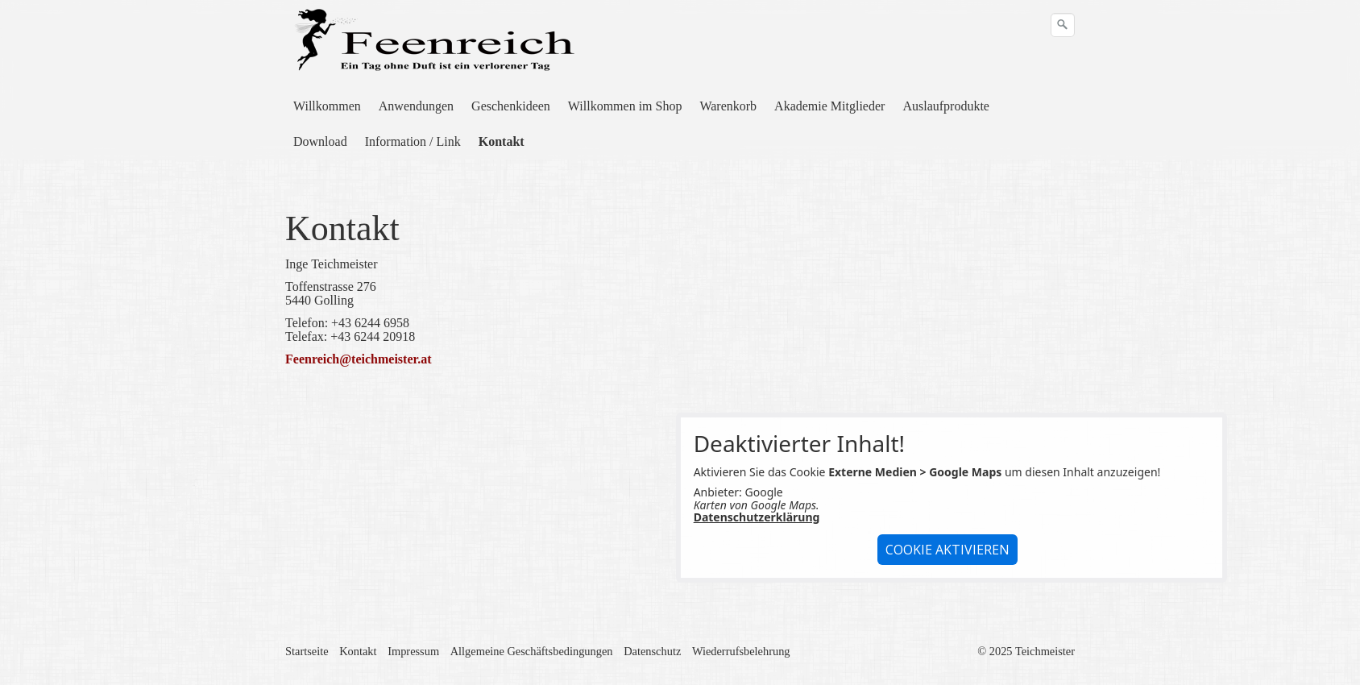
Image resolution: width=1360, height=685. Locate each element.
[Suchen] (1062, 25)
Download (320, 141)
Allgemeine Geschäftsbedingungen (531, 651)
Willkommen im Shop (625, 106)
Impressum (413, 651)
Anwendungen (416, 106)
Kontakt (502, 141)
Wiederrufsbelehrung (741, 651)
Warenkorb (728, 106)
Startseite (307, 651)
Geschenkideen (510, 106)
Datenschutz (652, 651)
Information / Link (413, 141)
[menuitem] (328, 106)
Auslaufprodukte (945, 106)
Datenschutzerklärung (757, 517)
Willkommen (327, 106)
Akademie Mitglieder (829, 106)
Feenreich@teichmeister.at (358, 359)
